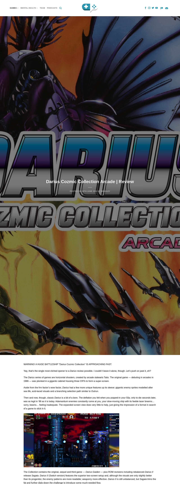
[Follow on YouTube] (156, 8)
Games (14, 8)
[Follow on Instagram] (149, 8)
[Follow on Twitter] (153, 8)
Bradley (105, 191)
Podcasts (52, 8)
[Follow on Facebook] (145, 8)
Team (42, 8)
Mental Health (29, 8)
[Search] (60, 8)
